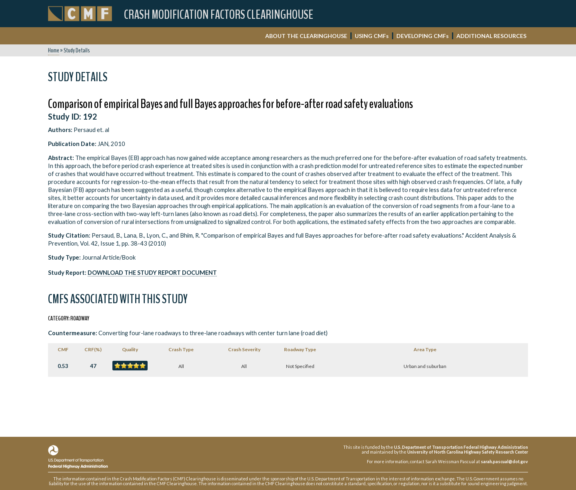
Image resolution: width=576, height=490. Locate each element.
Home (53, 50)
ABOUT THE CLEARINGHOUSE (306, 35)
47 (93, 366)
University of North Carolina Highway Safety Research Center (467, 451)
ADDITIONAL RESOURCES (491, 35)
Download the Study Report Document (152, 272)
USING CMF (372, 35)
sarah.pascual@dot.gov (504, 461)
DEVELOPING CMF (422, 35)
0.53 (63, 366)
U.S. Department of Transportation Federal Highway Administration (461, 447)
